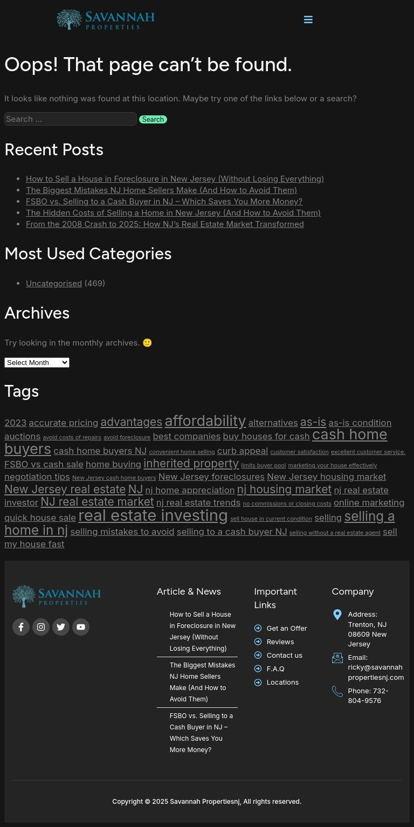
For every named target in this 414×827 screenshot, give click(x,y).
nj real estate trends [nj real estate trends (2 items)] (198, 502)
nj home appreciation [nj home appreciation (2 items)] (190, 490)
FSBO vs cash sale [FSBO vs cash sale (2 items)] (44, 464)
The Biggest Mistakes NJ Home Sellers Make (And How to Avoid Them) (162, 190)
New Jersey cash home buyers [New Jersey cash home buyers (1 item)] (114, 477)
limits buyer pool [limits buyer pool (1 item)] (264, 465)
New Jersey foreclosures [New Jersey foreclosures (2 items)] (211, 476)
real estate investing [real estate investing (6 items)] (153, 515)
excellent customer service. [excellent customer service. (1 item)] (368, 452)
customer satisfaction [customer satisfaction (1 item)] (299, 452)
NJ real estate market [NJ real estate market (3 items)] (97, 501)
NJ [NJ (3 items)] (135, 489)
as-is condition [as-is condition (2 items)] (360, 422)
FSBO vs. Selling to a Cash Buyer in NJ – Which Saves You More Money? (164, 201)
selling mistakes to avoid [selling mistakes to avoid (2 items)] (122, 531)
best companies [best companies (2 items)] (187, 436)
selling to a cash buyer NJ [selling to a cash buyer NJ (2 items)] (232, 531)
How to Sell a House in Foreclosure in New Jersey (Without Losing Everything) (175, 179)
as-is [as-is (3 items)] (313, 422)
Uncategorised (54, 283)
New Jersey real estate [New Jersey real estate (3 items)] (65, 489)
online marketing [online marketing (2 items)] (369, 502)
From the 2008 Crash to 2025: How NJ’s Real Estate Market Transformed (165, 224)
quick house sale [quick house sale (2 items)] (40, 517)
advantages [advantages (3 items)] (131, 422)
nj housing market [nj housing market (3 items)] (284, 489)
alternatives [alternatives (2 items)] (273, 422)
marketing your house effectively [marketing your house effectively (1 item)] (332, 465)
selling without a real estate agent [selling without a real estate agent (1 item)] (335, 532)
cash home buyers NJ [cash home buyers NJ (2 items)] (100, 450)
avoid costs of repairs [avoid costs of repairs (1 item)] (72, 437)
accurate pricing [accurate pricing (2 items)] (64, 422)
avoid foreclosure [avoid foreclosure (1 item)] (127, 437)
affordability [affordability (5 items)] (205, 421)
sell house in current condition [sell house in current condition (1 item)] (271, 518)
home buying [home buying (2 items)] (113, 464)
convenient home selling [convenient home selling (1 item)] (182, 452)
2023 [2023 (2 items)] (15, 422)
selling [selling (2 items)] (328, 517)
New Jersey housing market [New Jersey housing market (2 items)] (326, 476)
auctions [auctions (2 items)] (22, 436)
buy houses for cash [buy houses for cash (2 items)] (266, 436)
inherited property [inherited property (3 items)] (191, 463)
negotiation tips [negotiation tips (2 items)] (37, 476)
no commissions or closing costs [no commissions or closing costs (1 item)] (287, 503)
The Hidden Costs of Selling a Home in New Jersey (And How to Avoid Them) (173, 213)
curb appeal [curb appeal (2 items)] (242, 450)
